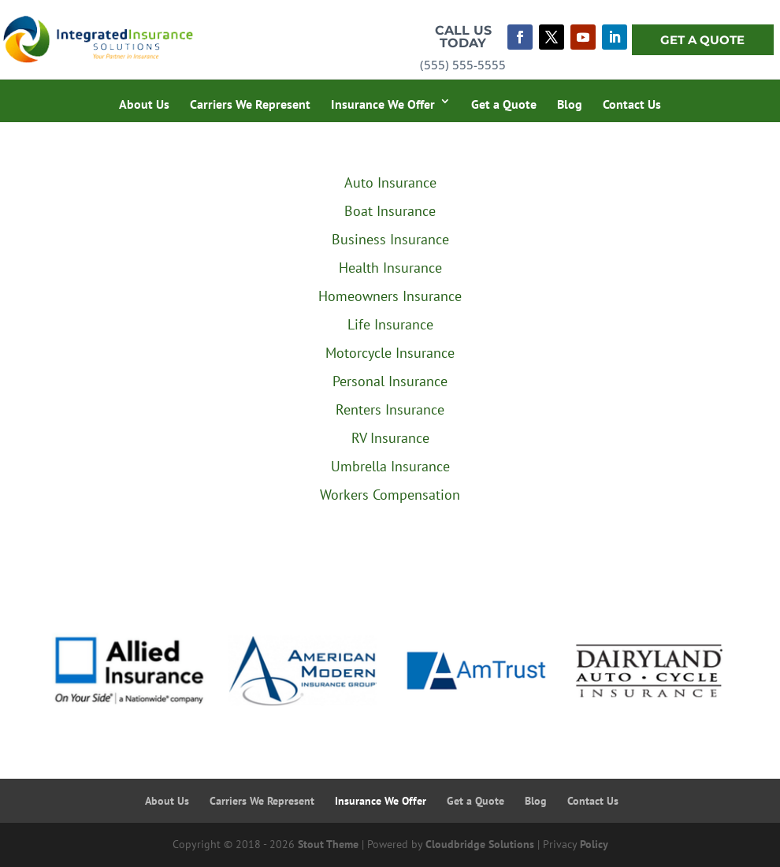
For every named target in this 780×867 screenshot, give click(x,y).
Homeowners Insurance (390, 296)
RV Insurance (390, 438)
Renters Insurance (390, 409)
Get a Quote (504, 104)
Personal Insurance (390, 381)
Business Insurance (390, 239)
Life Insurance (390, 324)
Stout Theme (328, 844)
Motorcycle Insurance (390, 353)
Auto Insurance (390, 182)
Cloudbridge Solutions (479, 844)
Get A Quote (702, 39)
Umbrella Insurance (390, 466)
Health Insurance (390, 268)
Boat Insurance (390, 211)
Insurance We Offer (383, 104)
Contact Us (632, 104)
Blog (569, 104)
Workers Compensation (390, 495)
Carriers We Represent (250, 104)
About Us (144, 104)
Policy (594, 844)
